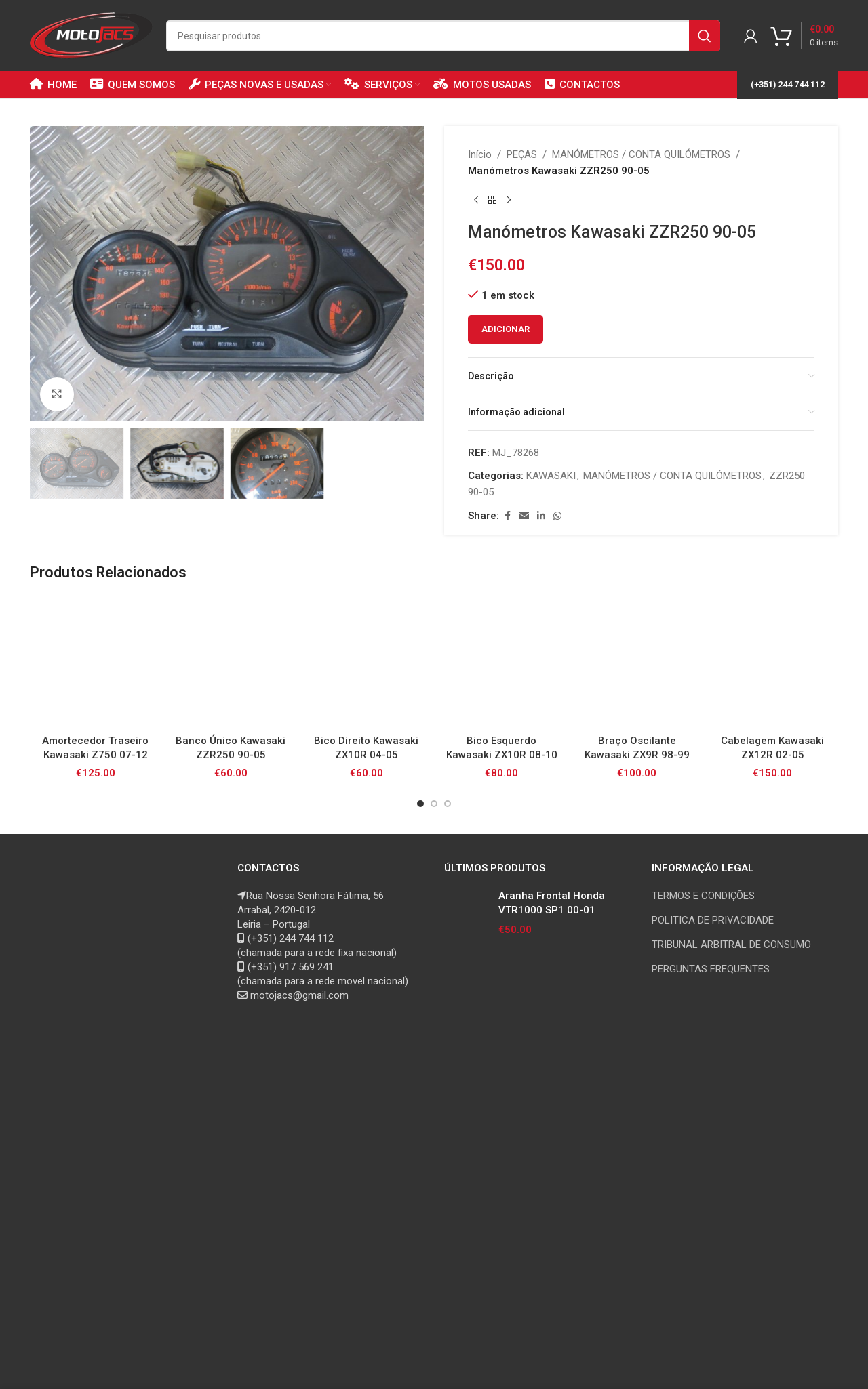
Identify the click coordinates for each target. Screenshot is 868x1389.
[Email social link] (524, 516)
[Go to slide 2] (434, 803)
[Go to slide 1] (420, 803)
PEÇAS (522, 154)
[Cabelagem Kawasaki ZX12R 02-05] (772, 662)
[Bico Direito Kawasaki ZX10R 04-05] (366, 662)
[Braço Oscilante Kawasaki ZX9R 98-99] (637, 662)
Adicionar (505, 329)
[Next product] (508, 200)
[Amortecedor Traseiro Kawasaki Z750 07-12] (95, 662)
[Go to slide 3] (447, 803)
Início (480, 154)
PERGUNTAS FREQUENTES (711, 969)
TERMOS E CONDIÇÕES (703, 896)
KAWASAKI (551, 476)
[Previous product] (476, 200)
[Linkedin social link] (541, 516)
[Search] (443, 35)
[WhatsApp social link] (557, 516)
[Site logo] (91, 34)
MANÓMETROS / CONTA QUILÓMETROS (641, 154)
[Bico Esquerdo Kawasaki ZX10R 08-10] (502, 662)
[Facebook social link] (507, 516)
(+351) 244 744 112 (788, 84)
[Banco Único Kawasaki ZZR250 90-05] (231, 662)
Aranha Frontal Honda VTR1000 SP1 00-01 (551, 903)
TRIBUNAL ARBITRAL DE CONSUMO (731, 944)
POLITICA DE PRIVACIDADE (713, 920)
